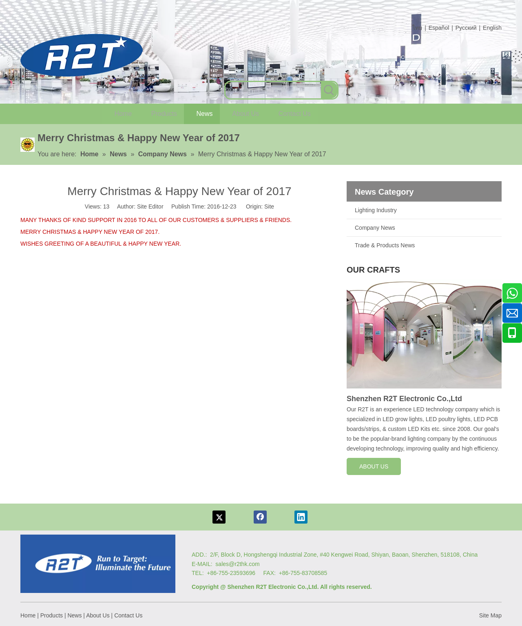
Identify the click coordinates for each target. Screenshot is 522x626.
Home (27, 615)
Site (269, 206)
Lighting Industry (376, 210)
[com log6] (81, 55)
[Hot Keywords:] (329, 90)
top (505, 591)
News (74, 615)
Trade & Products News (385, 245)
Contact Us (128, 615)
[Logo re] (97, 564)
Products (51, 615)
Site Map (490, 615)
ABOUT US (373, 466)
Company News (375, 227)
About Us (98, 615)
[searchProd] (273, 90)
